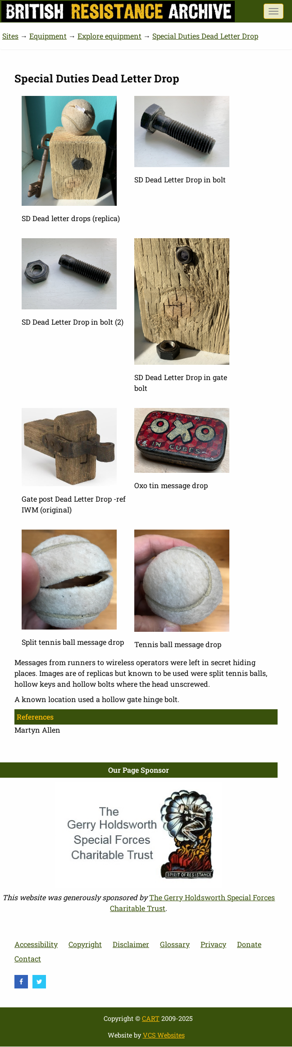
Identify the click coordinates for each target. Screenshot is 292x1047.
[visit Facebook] (21, 981)
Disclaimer (131, 944)
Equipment (48, 36)
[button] (69, 149)
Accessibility (36, 944)
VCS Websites (164, 1035)
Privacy (213, 944)
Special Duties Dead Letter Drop (205, 36)
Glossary (175, 944)
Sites (10, 36)
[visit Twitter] (39, 981)
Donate (249, 944)
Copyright (85, 944)
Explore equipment (109, 36)
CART (151, 1018)
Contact (27, 958)
